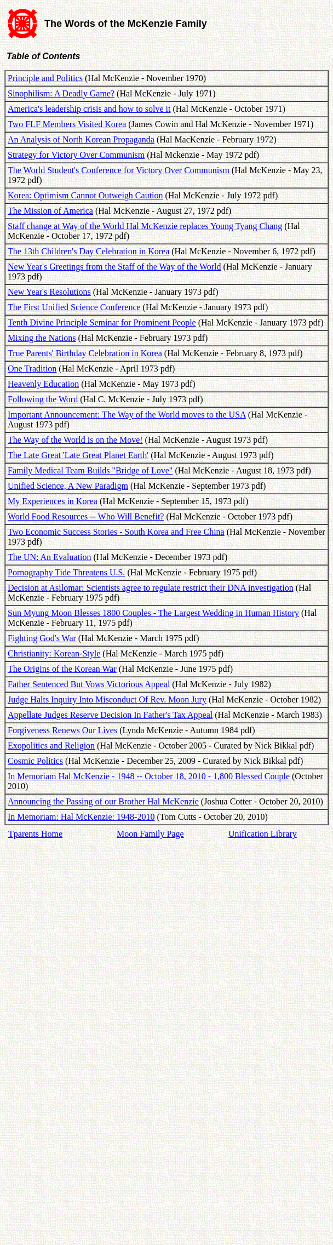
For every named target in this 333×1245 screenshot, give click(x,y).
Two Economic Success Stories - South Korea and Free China (116, 531)
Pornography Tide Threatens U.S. (66, 572)
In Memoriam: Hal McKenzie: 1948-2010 (81, 816)
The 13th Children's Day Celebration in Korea (88, 251)
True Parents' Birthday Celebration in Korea (85, 353)
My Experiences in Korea (52, 501)
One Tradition (32, 368)
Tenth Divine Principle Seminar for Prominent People (102, 322)
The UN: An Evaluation (49, 557)
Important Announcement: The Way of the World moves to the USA (127, 414)
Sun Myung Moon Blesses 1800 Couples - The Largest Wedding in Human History (153, 613)
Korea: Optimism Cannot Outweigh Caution (85, 195)
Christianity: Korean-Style (54, 653)
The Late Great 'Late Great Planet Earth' (78, 455)
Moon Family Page (150, 833)
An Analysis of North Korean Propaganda (81, 139)
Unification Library (262, 833)
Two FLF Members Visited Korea (67, 124)
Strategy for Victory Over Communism (76, 154)
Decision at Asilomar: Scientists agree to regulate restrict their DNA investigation (151, 587)
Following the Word (43, 399)
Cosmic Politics (35, 761)
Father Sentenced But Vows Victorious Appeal (89, 684)
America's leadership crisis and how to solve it (89, 108)
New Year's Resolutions (49, 291)
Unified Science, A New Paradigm (68, 485)
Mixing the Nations (42, 337)
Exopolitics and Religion (51, 745)
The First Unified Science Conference (74, 307)
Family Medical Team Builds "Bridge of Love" (90, 470)
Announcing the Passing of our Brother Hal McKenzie (103, 801)
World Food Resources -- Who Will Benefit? (86, 516)
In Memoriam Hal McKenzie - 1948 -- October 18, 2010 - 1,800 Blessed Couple (149, 776)
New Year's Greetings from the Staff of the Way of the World (114, 266)
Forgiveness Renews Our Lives (62, 730)
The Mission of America (50, 210)
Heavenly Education (43, 384)
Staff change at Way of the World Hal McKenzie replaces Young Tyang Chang (145, 226)
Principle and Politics (45, 78)
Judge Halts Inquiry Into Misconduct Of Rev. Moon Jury (107, 699)
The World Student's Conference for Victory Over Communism (118, 170)
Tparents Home (35, 833)
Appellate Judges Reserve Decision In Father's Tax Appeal (110, 714)
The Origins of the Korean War (62, 668)
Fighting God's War (42, 638)
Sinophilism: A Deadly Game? (61, 93)
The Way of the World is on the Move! (75, 439)
